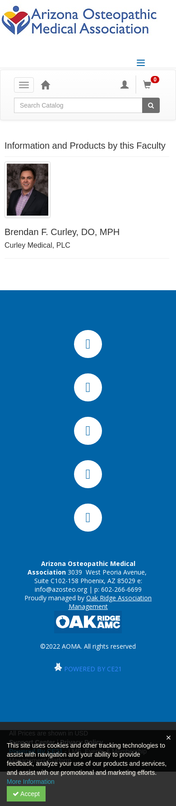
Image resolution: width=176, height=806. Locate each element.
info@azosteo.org (61, 589)
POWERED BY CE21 (93, 669)
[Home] (45, 84)
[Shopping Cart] (152, 84)
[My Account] (124, 84)
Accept (26, 793)
